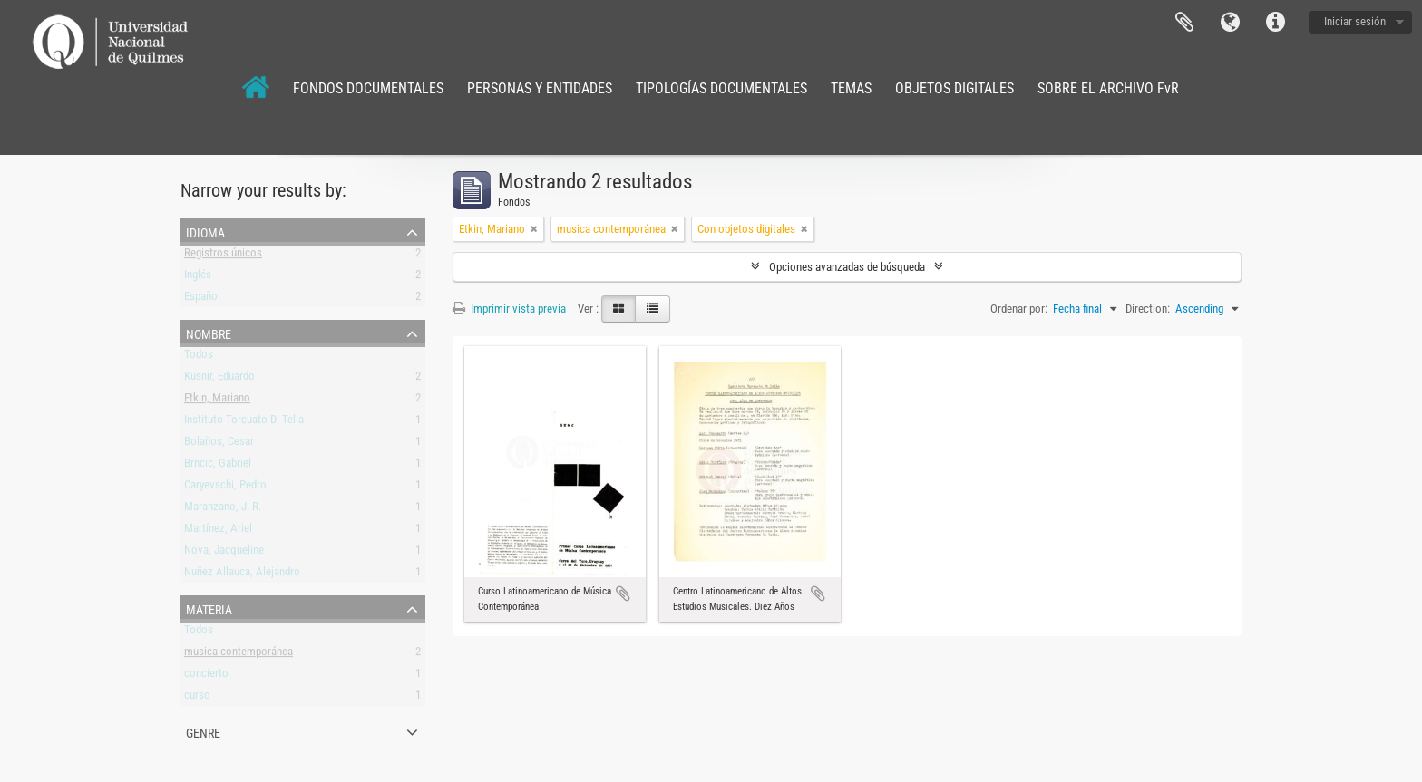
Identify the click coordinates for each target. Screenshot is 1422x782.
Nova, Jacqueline (224, 553)
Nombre (208, 332)
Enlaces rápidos (1275, 22)
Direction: (1147, 308)
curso (197, 698)
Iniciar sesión (1355, 21)
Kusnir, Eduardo (219, 379)
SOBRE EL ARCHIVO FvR (1108, 88)
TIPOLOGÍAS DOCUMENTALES (721, 88)
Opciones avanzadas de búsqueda (847, 267)
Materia (209, 608)
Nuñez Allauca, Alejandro (242, 575)
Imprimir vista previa (509, 308)
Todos (198, 357)
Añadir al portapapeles (623, 593)
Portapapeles (1184, 22)
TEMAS (851, 88)
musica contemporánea (238, 654)
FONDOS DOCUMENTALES (368, 88)
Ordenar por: (1018, 308)
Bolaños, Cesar (219, 444)
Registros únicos (223, 256)
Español (202, 299)
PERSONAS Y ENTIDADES (539, 88)
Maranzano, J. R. (222, 510)
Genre (203, 731)
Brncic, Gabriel (217, 466)
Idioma (1229, 22)
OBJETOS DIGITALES (954, 88)
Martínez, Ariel (218, 531)
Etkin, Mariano (217, 401)
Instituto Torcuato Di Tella (244, 423)
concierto (206, 676)
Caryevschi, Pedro (225, 488)
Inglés (197, 278)
